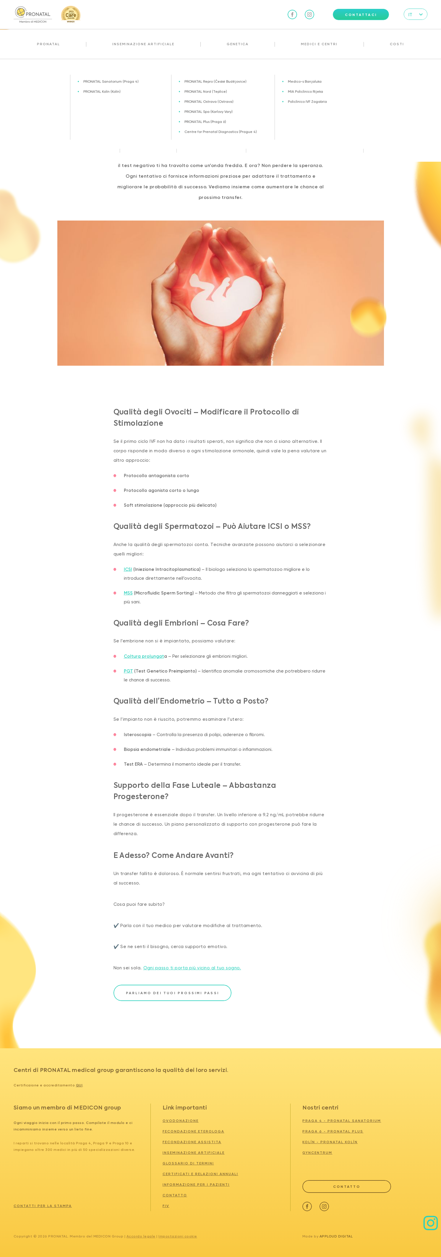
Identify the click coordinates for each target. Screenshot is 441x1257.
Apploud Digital (336, 1236)
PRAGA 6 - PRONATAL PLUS (332, 1131)
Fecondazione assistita (192, 1142)
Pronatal (48, 44)
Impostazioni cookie (177, 1236)
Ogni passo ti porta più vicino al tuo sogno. (192, 968)
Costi (397, 44)
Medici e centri (319, 44)
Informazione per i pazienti (196, 1185)
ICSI (128, 569)
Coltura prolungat (144, 656)
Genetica (238, 44)
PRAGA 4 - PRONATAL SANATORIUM (341, 1121)
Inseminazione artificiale (143, 44)
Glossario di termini (188, 1163)
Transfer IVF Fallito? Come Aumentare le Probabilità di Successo (107, 72)
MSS (128, 593)
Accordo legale (141, 1236)
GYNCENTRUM (317, 1153)
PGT (128, 671)
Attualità (35, 72)
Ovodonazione (181, 1121)
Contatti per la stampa (43, 1206)
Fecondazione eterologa (193, 1131)
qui (79, 1085)
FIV (166, 1206)
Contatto (175, 1195)
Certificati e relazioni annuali (200, 1174)
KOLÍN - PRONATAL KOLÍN (330, 1142)
